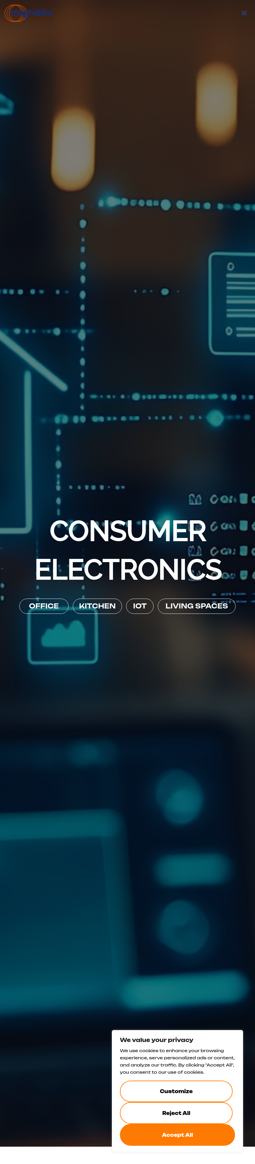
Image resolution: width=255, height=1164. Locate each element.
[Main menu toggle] (244, 13)
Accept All (177, 1135)
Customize (176, 1091)
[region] (177, 1091)
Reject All (176, 1113)
